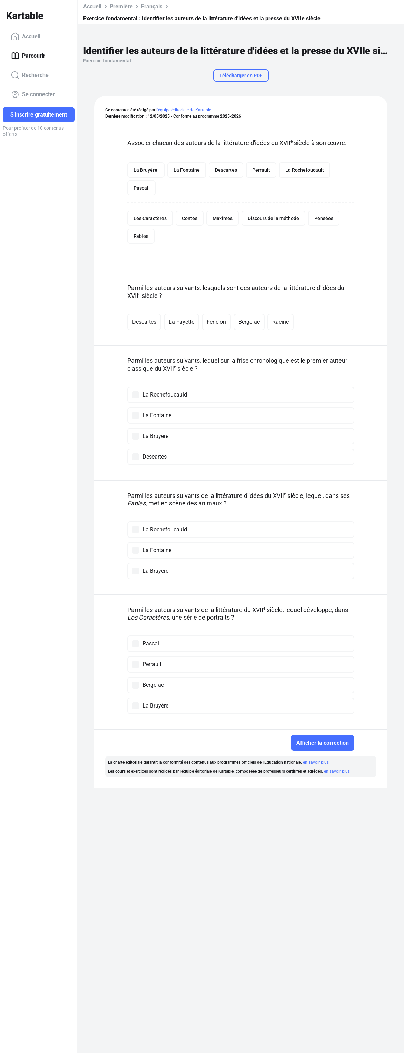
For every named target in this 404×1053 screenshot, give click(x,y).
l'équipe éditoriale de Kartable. (184, 110)
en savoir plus (316, 762)
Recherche (30, 75)
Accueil (25, 36)
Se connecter (33, 94)
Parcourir (28, 56)
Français (151, 6)
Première (121, 6)
